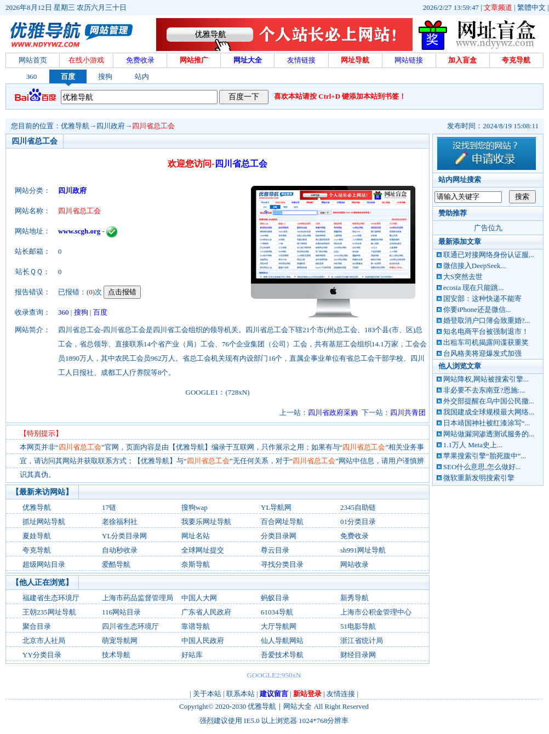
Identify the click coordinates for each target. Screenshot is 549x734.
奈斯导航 (195, 564)
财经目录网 (358, 655)
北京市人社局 (43, 640)
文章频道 (498, 7)
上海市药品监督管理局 (137, 598)
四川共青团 (408, 412)
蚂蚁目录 (275, 598)
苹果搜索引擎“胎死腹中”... (484, 456)
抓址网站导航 (43, 521)
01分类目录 (358, 521)
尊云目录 (275, 550)
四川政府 (110, 126)
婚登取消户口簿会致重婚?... (486, 320)
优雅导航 (75, 126)
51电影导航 (358, 626)
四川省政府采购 (333, 412)
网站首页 (33, 60)
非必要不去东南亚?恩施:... (484, 390)
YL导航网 (276, 507)
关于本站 (207, 694)
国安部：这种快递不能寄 (482, 298)
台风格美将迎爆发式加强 (482, 353)
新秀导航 (354, 598)
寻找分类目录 (282, 564)
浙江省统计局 (361, 640)
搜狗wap (194, 507)
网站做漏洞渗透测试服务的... (488, 434)
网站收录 (354, 564)
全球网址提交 (202, 550)
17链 (109, 507)
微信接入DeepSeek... (474, 265)
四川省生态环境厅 (130, 626)
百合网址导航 (282, 521)
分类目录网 (278, 536)
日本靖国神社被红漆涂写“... (486, 423)
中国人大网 (199, 598)
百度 (68, 76)
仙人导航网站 (282, 640)
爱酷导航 (116, 564)
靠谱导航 (195, 626)
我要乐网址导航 (206, 521)
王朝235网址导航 (49, 612)
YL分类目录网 (124, 536)
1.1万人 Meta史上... (472, 445)
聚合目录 (36, 626)
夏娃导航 (36, 536)
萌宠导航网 (120, 640)
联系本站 (240, 694)
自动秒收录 (120, 550)
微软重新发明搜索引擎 (478, 478)
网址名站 (195, 536)
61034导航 (277, 612)
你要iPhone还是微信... (477, 309)
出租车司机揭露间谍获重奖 (486, 342)
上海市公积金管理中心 (375, 612)
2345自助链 (358, 507)
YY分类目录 (41, 655)
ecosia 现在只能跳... (473, 287)
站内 (142, 76)
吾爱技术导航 (282, 655)
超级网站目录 (43, 564)
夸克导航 (36, 550)
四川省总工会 (153, 126)
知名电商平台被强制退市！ (486, 331)
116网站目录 (121, 612)
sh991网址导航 (363, 550)
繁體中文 (531, 7)
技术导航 (116, 655)
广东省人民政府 (206, 612)
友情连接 (341, 694)
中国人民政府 (202, 640)
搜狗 (105, 76)
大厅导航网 (278, 626)
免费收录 (354, 536)
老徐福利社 (120, 521)
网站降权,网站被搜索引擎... (486, 379)
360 (31, 76)
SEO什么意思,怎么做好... (482, 467)
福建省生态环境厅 (50, 598)
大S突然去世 (463, 276)
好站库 (192, 655)
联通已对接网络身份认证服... (488, 255)
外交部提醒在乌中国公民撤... (488, 401)
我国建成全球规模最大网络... (488, 412)
